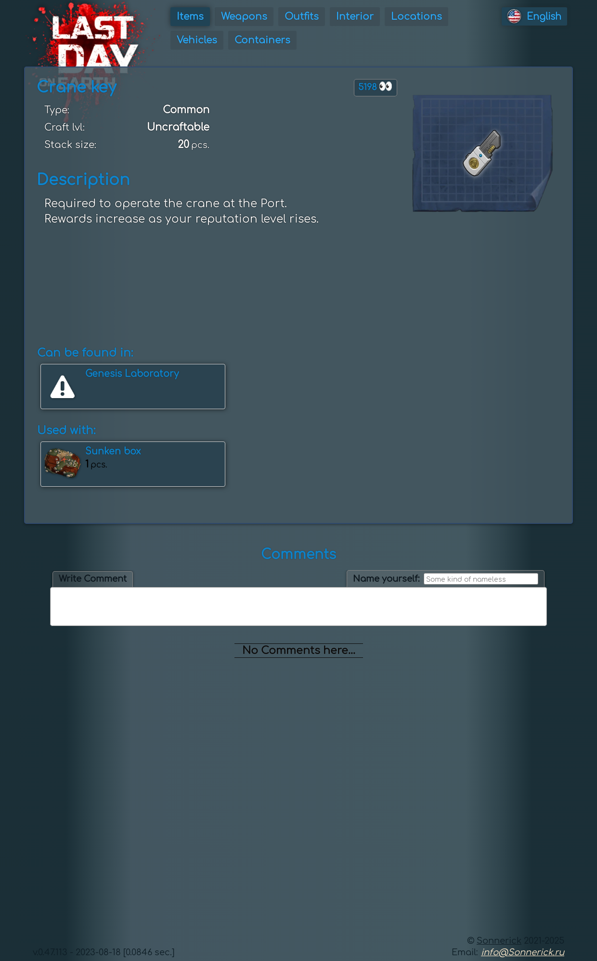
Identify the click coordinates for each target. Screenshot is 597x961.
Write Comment (93, 579)
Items (190, 16)
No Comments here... (298, 650)
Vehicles (197, 40)
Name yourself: (386, 579)
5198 (375, 86)
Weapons (244, 16)
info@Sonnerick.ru (522, 952)
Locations (416, 16)
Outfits (302, 16)
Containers (262, 40)
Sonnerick (499, 941)
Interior (355, 16)
